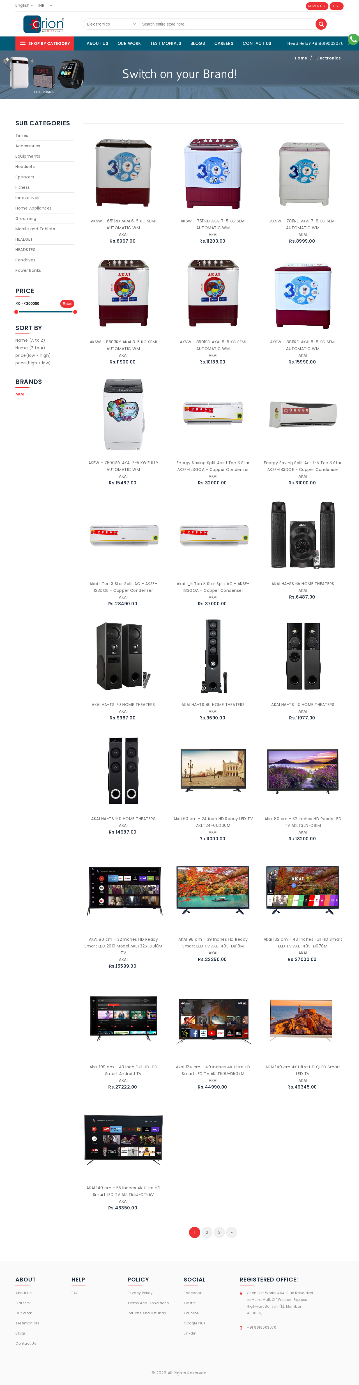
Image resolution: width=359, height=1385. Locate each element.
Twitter (190, 1303)
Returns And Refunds (147, 1313)
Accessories (27, 146)
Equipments (27, 156)
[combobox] (26, 5)
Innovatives (27, 198)
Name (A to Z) (30, 340)
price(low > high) (33, 355)
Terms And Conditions (148, 1303)
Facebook (193, 1292)
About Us (23, 1292)
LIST (336, 6)
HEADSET (24, 239)
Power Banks (28, 270)
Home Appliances (33, 208)
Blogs (20, 1333)
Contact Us (25, 1343)
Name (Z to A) (30, 348)
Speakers (24, 177)
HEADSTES (25, 249)
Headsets (25, 166)
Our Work (23, 1313)
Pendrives (25, 260)
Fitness (22, 187)
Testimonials (27, 1323)
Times (21, 135)
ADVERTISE (317, 6)
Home (301, 58)
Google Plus (195, 1323)
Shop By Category (45, 42)
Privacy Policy (140, 1292)
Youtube (191, 1313)
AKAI (19, 394)
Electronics (328, 58)
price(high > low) (33, 363)
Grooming (25, 218)
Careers (22, 1303)
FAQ (75, 1292)
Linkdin (190, 1333)
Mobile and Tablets (35, 229)
